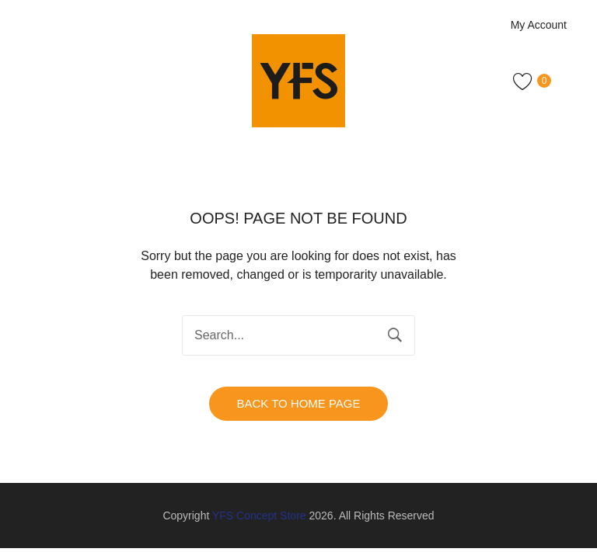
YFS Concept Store (259, 515)
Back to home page (298, 403)
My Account (539, 25)
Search (394, 335)
